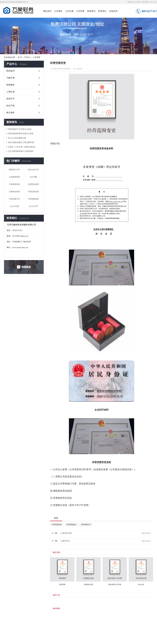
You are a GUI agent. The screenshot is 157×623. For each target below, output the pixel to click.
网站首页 (47, 11)
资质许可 (10, 99)
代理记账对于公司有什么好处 (20, 129)
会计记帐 (33, 177)
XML (155, 2)
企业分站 (138, 2)
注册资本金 (65, 541)
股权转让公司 (14, 170)
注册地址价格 (14, 192)
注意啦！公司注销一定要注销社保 (21, 147)
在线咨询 (113, 11)
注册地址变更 (66, 533)
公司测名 (58, 11)
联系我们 (102, 11)
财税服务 (10, 85)
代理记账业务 (33, 192)
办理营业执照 (33, 184)
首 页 (20, 57)
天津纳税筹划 (33, 199)
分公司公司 (33, 206)
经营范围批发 (71, 524)
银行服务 (10, 112)
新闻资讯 (91, 11)
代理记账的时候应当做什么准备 (20, 134)
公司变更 (80, 11)
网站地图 (145, 2)
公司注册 (69, 11)
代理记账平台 (14, 199)
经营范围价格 (56, 524)
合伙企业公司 (33, 170)
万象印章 (10, 78)
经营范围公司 (86, 524)
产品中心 (27, 57)
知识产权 (10, 105)
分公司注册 (14, 206)
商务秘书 (10, 71)
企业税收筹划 (14, 177)
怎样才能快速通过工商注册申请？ (21, 142)
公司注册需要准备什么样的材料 (20, 151)
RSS (151, 2)
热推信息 (130, 2)
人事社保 (10, 92)
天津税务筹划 (14, 184)
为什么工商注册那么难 (17, 138)
